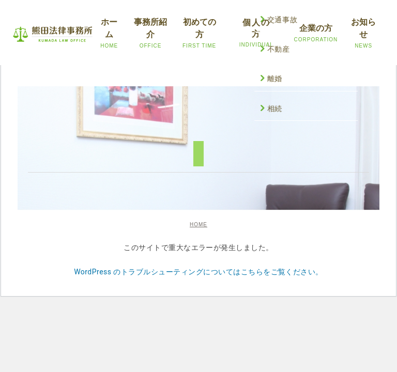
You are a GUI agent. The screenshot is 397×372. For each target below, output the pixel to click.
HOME (198, 224)
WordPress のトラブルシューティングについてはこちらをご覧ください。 (198, 272)
